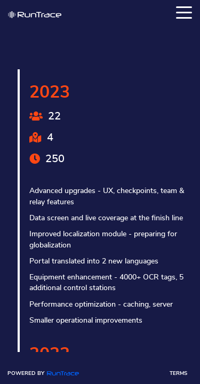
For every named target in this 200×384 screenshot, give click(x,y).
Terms (178, 373)
